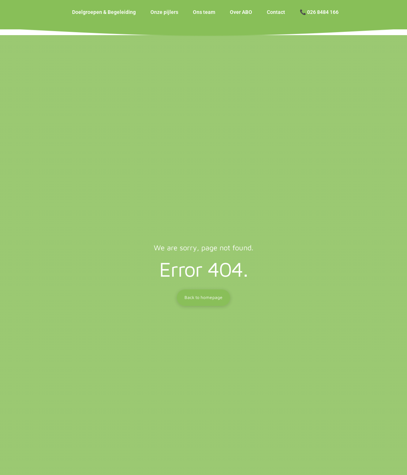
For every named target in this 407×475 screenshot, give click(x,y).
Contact (276, 15)
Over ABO (241, 15)
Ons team (204, 15)
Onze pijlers (164, 15)
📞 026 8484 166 (319, 15)
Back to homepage (203, 303)
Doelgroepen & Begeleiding (104, 15)
